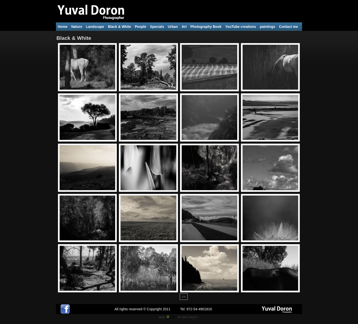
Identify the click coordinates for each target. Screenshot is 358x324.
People (140, 27)
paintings (267, 27)
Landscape (95, 27)
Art (183, 27)
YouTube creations (240, 27)
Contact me (288, 27)
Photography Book (206, 27)
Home (63, 27)
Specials (157, 27)
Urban (173, 27)
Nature (76, 27)
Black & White (119, 27)
